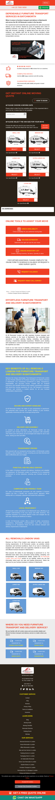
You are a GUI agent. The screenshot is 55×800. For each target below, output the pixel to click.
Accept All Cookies (27, 782)
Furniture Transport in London (27, 767)
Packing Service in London (27, 753)
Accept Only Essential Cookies (27, 786)
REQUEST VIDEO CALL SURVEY (29, 281)
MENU (45, 3)
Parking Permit (27, 731)
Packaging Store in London (27, 756)
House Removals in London (27, 744)
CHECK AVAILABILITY (27, 230)
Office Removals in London (27, 747)
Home (7, 291)
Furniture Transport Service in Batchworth (18, 293)
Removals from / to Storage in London (27, 770)
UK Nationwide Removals (27, 759)
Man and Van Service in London (27, 750)
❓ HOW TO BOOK (41, 101)
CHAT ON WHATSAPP (30, 797)
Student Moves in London (27, 764)
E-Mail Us (27, 683)
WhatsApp (45, 7)
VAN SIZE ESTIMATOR (27, 241)
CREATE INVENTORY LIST (27, 252)
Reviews (27, 703)
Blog (27, 719)
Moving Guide (27, 722)
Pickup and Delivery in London (27, 773)
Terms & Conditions (27, 709)
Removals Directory (27, 728)
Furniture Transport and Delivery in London (20, 291)
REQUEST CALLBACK (29, 272)
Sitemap (27, 734)
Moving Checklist (27, 725)
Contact (27, 698)
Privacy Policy (27, 706)
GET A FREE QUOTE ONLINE (27, 793)
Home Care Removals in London (27, 761)
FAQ (27, 700)
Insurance (27, 712)
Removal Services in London (27, 741)
